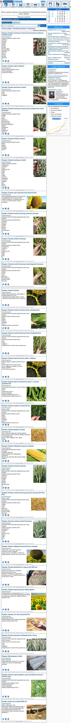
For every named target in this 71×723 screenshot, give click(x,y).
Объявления (8, 1)
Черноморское (7, 22)
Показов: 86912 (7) (19, 517)
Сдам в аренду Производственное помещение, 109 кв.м (57, 76)
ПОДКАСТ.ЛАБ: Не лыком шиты (56, 30)
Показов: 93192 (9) (19, 210)
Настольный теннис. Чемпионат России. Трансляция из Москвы (57, 37)
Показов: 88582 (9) (19, 443)
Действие (16, 22)
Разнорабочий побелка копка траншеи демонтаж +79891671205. (59, 72)
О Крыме (18, 1)
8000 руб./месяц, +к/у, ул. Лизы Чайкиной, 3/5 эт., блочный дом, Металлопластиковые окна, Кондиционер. (59, 95)
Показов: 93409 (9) (19, 307)
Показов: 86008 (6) (19, 543)
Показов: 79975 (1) (19, 698)
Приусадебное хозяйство (11, 19)
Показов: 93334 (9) (19, 330)
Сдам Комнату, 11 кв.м (54, 89)
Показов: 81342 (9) (19, 63)
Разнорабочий (52, 69)
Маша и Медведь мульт (54, 57)
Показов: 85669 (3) (19, 653)
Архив (66, 118)
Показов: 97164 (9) (19, 105)
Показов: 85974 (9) (19, 463)
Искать (43, 25)
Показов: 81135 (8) (19, 402)
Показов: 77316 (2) (19, 671)
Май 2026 (58, 9)
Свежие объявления (58, 66)
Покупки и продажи (24, 17)
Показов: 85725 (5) (19, 611)
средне (53, 112)
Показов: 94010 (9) (19, 261)
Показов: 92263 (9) (19, 84)
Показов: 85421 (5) (19, 586)
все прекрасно (55, 108)
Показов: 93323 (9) (19, 378)
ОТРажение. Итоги (53, 59)
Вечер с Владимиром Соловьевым (58, 54)
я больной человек (56, 116)
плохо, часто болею (56, 114)
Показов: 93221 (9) (19, 355)
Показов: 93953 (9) (19, 235)
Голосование (58, 104)
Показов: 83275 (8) (19, 489)
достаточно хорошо (56, 110)
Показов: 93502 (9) (19, 286)
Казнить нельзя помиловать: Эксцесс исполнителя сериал (58, 40)
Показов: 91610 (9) (19, 189)
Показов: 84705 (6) (19, 564)
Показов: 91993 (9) (19, 157)
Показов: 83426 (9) (19, 426)
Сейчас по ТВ (58, 27)
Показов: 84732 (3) (19, 632)
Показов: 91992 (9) (19, 135)
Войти (43, 1)
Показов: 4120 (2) (19, 721)
